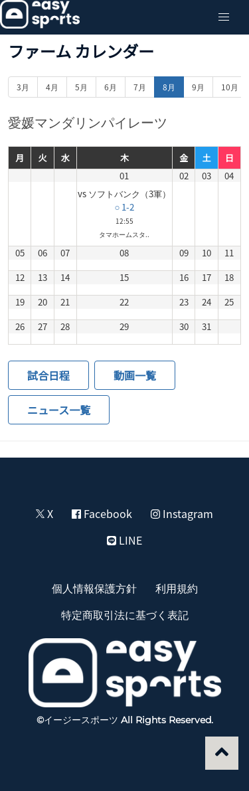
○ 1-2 (124, 207)
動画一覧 (135, 375)
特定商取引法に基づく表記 (125, 614)
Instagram (182, 513)
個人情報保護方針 (94, 588)
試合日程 (48, 375)
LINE (124, 540)
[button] (224, 17)
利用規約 (176, 588)
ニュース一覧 (58, 410)
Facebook (102, 513)
